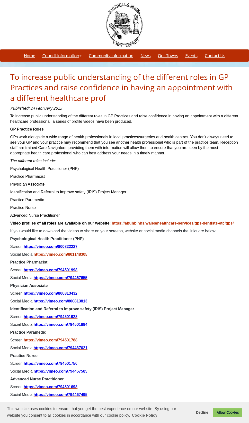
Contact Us (215, 55)
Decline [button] (202, 412)
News (146, 55)
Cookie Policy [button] (144, 415)
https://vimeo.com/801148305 (60, 254)
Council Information (61, 55)
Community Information (111, 55)
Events (191, 55)
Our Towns (168, 55)
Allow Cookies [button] (228, 412)
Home (29, 55)
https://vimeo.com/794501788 (50, 340)
